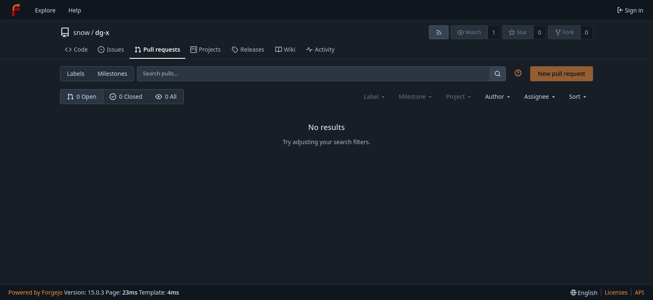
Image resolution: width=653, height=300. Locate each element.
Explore (45, 10)
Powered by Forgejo (35, 292)
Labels (76, 74)
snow (81, 32)
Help (74, 10)
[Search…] (498, 73)
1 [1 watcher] (494, 32)
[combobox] (498, 96)
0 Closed (126, 96)
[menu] (578, 96)
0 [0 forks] (586, 32)
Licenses (616, 292)
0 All (166, 96)
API (639, 292)
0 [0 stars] (539, 32)
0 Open (82, 96)
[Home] (15, 10)
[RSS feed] (439, 32)
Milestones (112, 74)
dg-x (102, 32)
